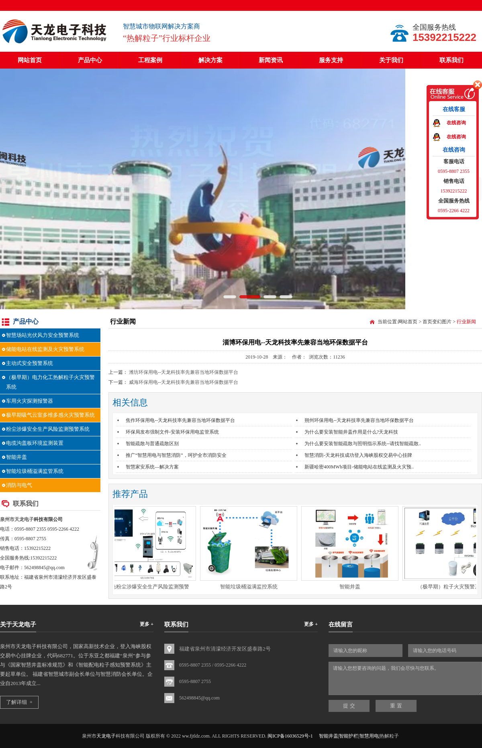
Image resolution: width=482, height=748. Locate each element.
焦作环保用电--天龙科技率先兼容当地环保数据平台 (180, 420)
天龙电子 (24, 519)
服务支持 (331, 60)
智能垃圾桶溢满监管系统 (34, 471)
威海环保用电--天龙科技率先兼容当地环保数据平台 (183, 382)
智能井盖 (16, 457)
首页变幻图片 (437, 321)
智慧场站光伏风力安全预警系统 (42, 335)
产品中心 (90, 60)
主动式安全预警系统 (29, 363)
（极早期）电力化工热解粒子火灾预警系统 (50, 382)
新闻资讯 (271, 60)
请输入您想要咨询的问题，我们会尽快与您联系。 (405, 678)
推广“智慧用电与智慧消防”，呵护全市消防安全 (176, 455)
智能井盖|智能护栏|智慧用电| (349, 736)
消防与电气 (19, 485)
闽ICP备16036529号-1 (290, 736)
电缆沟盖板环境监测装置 (34, 443)
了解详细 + (19, 702)
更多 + (146, 624)
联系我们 (451, 60)
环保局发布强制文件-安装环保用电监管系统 (172, 432)
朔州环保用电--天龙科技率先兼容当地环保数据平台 (359, 420)
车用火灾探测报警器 (29, 401)
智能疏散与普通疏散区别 (152, 443)
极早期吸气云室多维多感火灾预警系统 (50, 415)
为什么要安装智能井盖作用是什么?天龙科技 (351, 432)
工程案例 (150, 60)
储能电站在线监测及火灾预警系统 (45, 349)
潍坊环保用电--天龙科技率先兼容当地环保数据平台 (183, 372)
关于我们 (391, 60)
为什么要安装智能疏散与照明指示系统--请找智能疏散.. (362, 443)
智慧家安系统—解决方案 (152, 467)
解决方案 (210, 60)
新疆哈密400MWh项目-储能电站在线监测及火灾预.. (359, 467)
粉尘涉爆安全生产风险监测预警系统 (48, 429)
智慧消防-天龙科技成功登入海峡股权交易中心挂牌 (358, 455)
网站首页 (30, 60)
